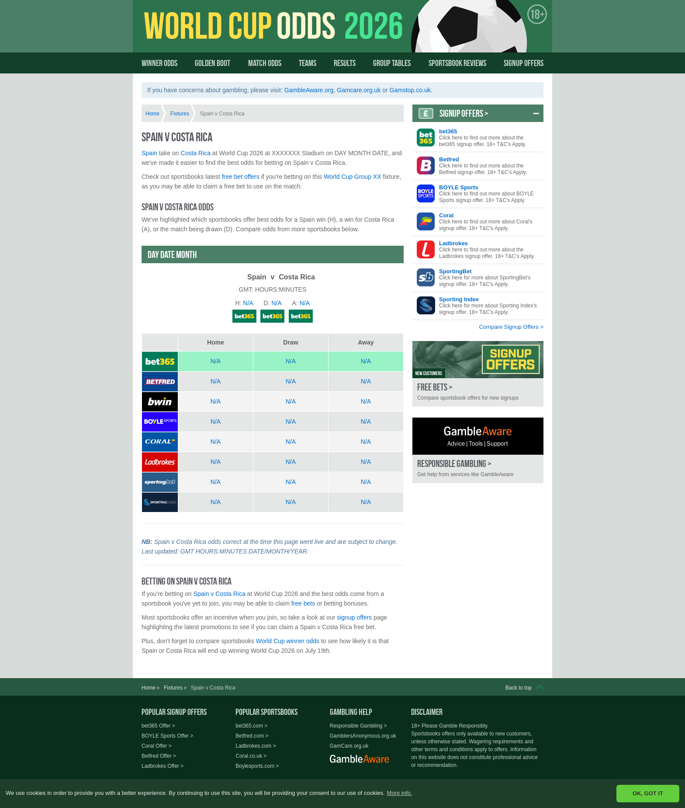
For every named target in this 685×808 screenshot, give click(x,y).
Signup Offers (523, 63)
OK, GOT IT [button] (648, 793)
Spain (149, 153)
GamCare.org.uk (349, 746)
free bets (303, 603)
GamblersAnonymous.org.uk (363, 736)
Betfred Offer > (159, 756)
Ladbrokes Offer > (162, 766)
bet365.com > (251, 726)
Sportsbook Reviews (457, 63)
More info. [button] (399, 793)
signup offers (354, 617)
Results (345, 63)
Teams (307, 63)
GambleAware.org (309, 90)
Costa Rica (196, 153)
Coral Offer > (157, 746)
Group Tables (392, 63)
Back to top (518, 688)
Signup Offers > (463, 113)
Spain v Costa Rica (220, 593)
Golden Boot (212, 63)
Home (152, 114)
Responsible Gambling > (358, 726)
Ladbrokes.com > (255, 746)
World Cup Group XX (352, 176)
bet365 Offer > (158, 726)
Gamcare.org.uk (359, 90)
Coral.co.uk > (250, 756)
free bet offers (240, 176)
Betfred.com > (251, 736)
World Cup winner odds (287, 640)
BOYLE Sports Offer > (167, 736)
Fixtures (179, 114)
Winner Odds (159, 63)
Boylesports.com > (257, 766)
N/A (216, 361)
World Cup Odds (227, 33)
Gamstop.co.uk (410, 90)
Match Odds (264, 63)
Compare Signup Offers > (511, 327)
